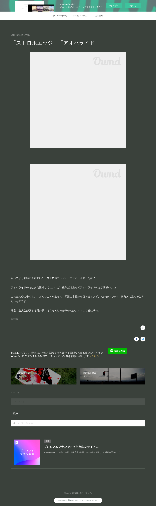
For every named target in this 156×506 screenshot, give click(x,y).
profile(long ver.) (60, 15)
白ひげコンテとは (81, 15)
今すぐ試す (114, 5)
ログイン (133, 5)
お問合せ (99, 15)
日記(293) (14, 319)
